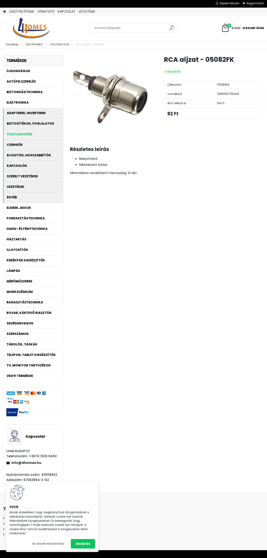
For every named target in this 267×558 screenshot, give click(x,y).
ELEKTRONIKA (34, 44)
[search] (172, 29)
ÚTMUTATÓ (46, 11)
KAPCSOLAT (66, 11)
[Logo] (31, 28)
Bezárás (83, 543)
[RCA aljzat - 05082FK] (110, 95)
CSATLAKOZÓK (59, 44)
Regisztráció (255, 3)
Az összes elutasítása (48, 544)
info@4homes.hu (26, 462)
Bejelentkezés (229, 3)
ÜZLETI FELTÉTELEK (21, 11)
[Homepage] (4, 12)
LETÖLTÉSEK (87, 11)
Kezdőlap (12, 44)
